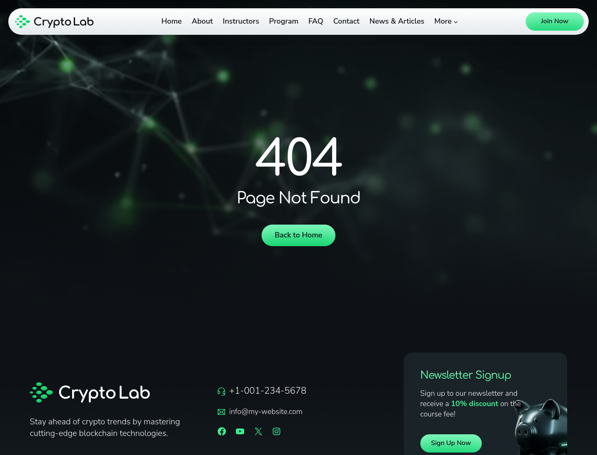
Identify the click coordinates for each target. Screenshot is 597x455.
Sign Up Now (451, 443)
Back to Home (299, 235)
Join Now (554, 21)
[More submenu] (456, 21)
